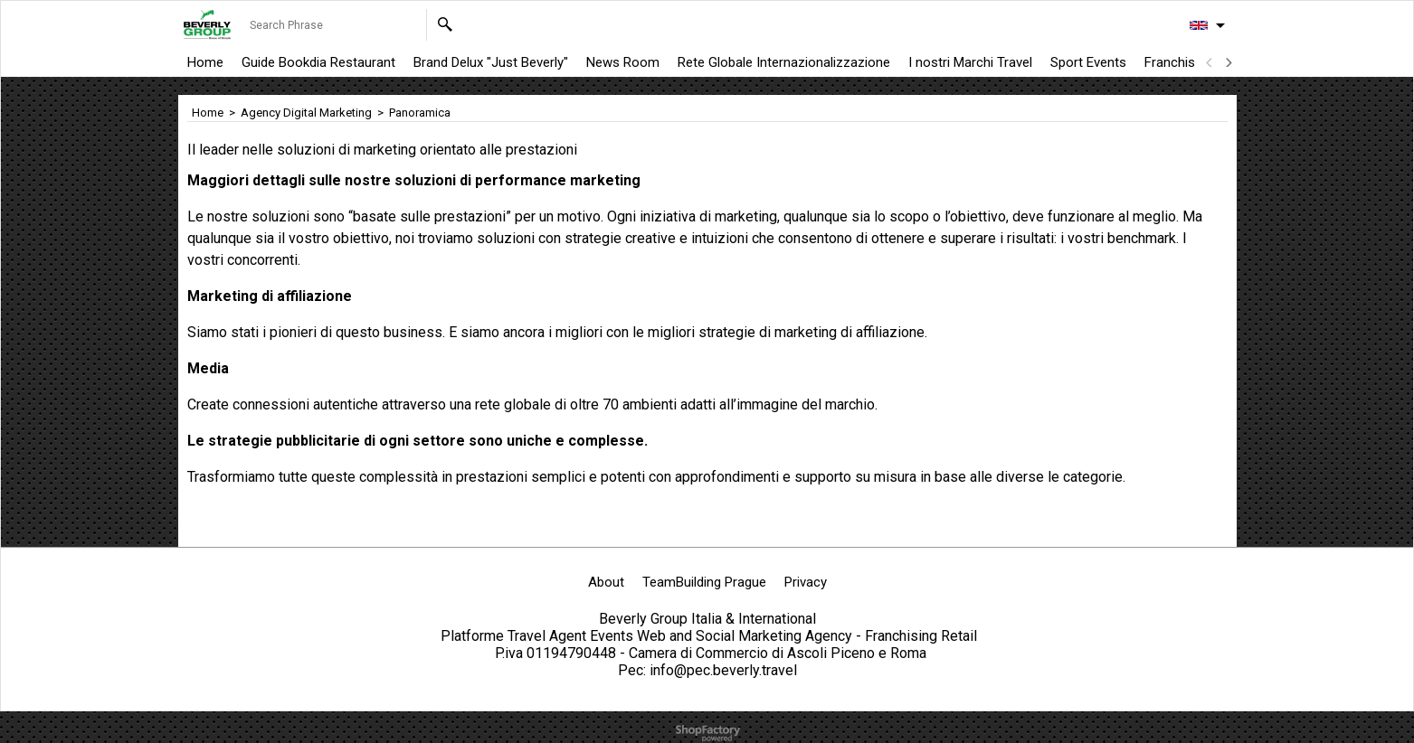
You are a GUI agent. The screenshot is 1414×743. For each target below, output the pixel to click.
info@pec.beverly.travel (723, 670)
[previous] (1210, 62)
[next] (1228, 62)
